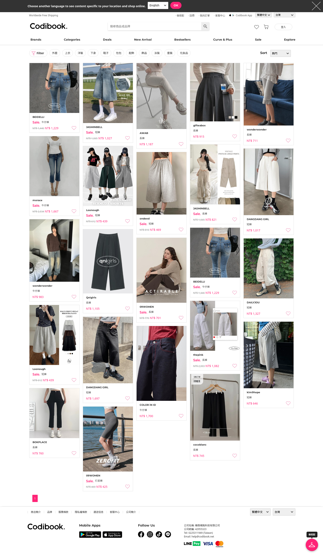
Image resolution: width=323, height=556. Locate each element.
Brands (35, 39)
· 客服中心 (219, 15)
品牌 (49, 512)
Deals (107, 39)
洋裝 (80, 53)
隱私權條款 (81, 512)
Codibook (48, 26)
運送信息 (98, 512)
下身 (93, 53)
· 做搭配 (179, 15)
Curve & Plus (222, 39)
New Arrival (143, 39)
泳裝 (157, 53)
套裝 (170, 53)
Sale (258, 39)
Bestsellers (182, 39)
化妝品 (184, 53)
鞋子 (106, 53)
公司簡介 (131, 512)
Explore (289, 39)
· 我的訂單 (204, 15)
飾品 (144, 53)
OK (176, 5)
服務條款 (63, 512)
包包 (119, 53)
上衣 (68, 53)
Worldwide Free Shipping (43, 15)
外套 (55, 53)
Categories (72, 39)
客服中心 (115, 512)
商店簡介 (36, 512)
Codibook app (244, 15)
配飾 (132, 53)
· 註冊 (191, 15)
